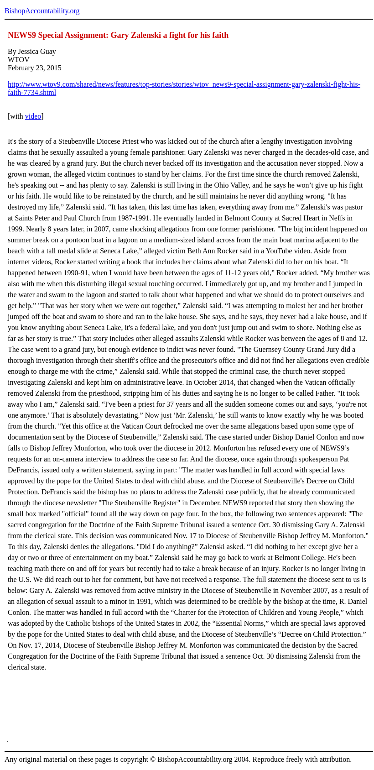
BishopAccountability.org (42, 11)
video (33, 116)
